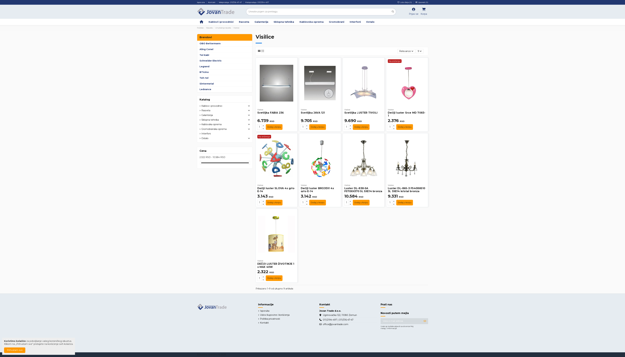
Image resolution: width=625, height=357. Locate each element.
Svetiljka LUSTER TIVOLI (361, 112)
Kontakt (212, 2)
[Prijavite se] (425, 321)
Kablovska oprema (211, 124)
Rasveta (205, 110)
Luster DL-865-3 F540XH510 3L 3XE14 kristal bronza (406, 190)
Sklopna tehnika (210, 119)
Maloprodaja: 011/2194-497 (257, 2)
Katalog (205, 99)
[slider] (200, 163)
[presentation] (404, 339)
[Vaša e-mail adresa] (401, 321)
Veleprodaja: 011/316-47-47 (230, 2)
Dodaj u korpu (274, 127)
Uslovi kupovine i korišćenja (275, 315)
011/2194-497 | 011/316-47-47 (338, 319)
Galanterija (207, 115)
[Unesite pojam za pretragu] (393, 11)
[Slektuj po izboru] (406, 51)
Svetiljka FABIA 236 (270, 112)
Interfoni (206, 133)
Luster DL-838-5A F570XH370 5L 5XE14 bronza (363, 190)
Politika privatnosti (270, 318)
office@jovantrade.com (335, 324)
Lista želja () (404, 2)
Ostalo (204, 138)
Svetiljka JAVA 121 (313, 112)
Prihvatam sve (15, 350)
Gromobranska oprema (214, 129)
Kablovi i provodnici (211, 106)
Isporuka (201, 2)
